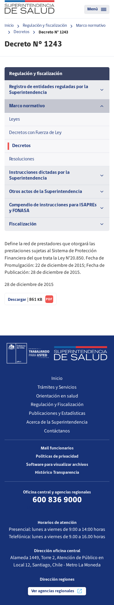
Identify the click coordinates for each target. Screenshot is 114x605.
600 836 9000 (57, 500)
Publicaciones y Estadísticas (57, 413)
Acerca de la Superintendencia (57, 422)
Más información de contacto (57, 508)
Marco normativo (90, 25)
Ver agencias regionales (57, 591)
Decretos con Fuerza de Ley (35, 132)
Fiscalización (57, 224)
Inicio (9, 25)
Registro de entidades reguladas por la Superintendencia (57, 89)
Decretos (21, 32)
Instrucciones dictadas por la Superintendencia (57, 175)
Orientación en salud (57, 396)
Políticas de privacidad (57, 456)
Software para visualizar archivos (57, 464)
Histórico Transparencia (57, 472)
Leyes (14, 119)
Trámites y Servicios (57, 387)
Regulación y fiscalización (45, 25)
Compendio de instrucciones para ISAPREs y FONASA (57, 208)
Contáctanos (57, 431)
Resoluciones (21, 159)
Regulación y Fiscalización (57, 404)
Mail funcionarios (57, 448)
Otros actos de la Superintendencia (57, 192)
